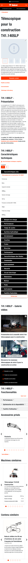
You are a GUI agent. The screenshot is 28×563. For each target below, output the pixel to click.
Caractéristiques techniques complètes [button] (11, 161)
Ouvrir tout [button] (24, 396)
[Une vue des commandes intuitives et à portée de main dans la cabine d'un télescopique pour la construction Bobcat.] (23, 60)
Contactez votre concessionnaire (9, 141)
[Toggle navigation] (2, 5)
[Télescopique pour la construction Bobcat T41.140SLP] (14, 48)
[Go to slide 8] (21, 450)
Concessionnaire (5, 86)
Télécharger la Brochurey (7, 90)
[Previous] (1, 60)
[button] (14, 172)
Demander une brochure (9, 378)
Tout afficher (5, 454)
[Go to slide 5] (14, 450)
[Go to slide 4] (11, 450)
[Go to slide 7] (18, 450)
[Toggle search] (26, 5)
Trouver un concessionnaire (10, 375)
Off (3, 167)
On (6, 167)
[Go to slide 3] (9, 450)
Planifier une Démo (5, 82)
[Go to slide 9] (23, 450)
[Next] (26, 60)
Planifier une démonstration (10, 382)
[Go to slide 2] (7, 450)
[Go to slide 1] (4, 450)
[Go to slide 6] (16, 450)
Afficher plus (14, 296)
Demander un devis (14, 78)
